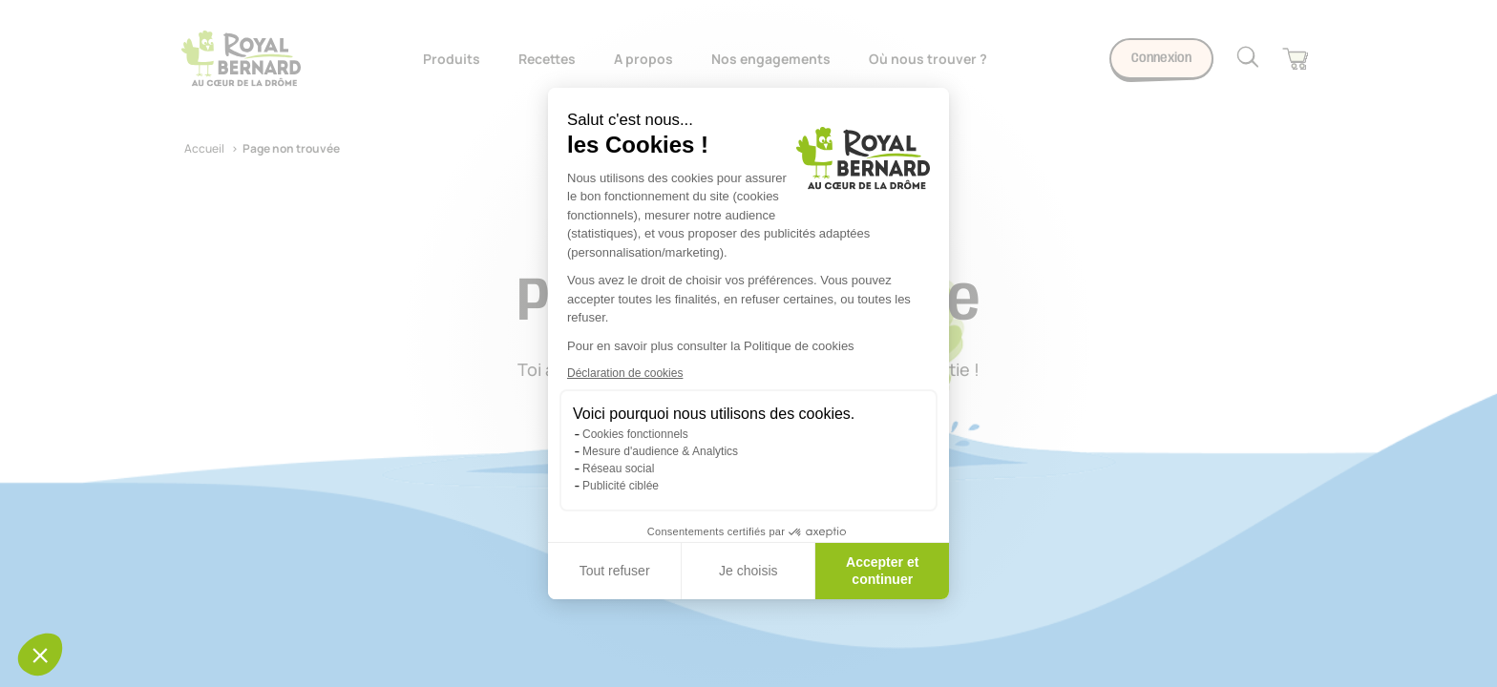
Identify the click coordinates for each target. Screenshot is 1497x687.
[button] (40, 654)
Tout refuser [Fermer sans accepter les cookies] (615, 570)
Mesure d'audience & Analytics (660, 451)
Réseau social (618, 468)
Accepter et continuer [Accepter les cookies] (882, 570)
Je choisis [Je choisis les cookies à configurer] (748, 570)
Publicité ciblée (620, 485)
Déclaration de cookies (625, 373)
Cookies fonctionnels (635, 434)
